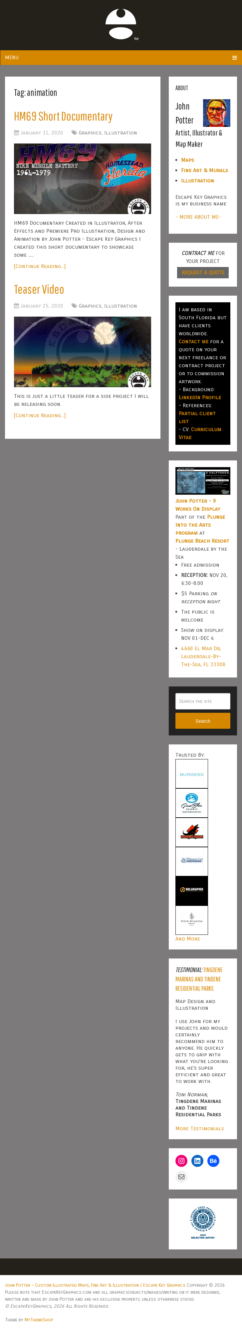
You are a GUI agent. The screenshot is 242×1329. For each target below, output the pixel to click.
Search (202, 721)
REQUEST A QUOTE (203, 272)
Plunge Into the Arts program (200, 525)
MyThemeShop (39, 1320)
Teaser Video (39, 289)
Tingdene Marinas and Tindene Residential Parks (199, 979)
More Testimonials (199, 1128)
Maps (187, 160)
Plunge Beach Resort (202, 541)
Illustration (120, 133)
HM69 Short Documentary (63, 116)
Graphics (90, 133)
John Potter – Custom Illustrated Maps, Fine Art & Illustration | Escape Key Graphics (95, 1285)
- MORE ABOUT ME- (198, 217)
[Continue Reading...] (40, 266)
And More (187, 938)
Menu (12, 57)
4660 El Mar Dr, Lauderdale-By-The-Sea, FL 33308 (203, 656)
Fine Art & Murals (204, 170)
